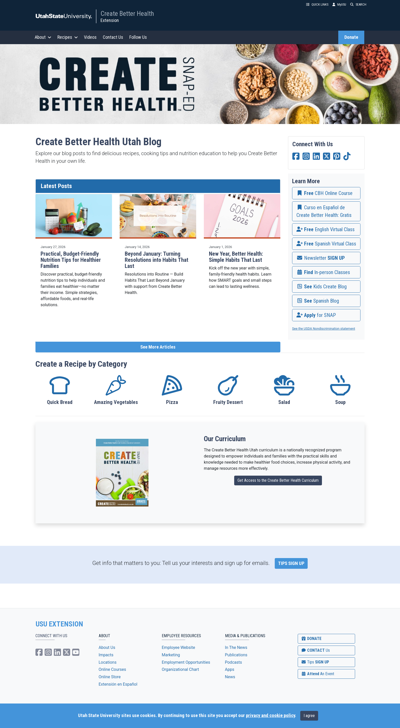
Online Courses (112, 669)
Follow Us (138, 37)
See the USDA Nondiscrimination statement (323, 328)
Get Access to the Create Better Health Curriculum (278, 480)
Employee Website (178, 647)
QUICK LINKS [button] (317, 4)
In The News (236, 647)
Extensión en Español (118, 684)
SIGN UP (315, 662)
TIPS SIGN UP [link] (291, 563)
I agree (309, 715)
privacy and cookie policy (270, 715)
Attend (317, 673)
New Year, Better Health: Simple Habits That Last (236, 257)
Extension (110, 20)
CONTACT (315, 650)
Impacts (106, 654)
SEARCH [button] (358, 4)
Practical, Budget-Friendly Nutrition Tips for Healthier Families (71, 260)
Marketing (171, 654)
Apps (229, 669)
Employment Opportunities (186, 662)
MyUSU (339, 4)
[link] (326, 193)
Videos (90, 37)
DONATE (311, 638)
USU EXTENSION (59, 624)
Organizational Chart (180, 669)
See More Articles (158, 347)
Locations (108, 662)
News (230, 676)
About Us (107, 647)
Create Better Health (127, 13)
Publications (236, 654)
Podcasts (233, 662)
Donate (351, 37)
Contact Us (113, 37)
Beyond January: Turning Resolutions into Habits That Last (156, 260)
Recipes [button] (67, 37)
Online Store (110, 676)
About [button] (43, 37)
